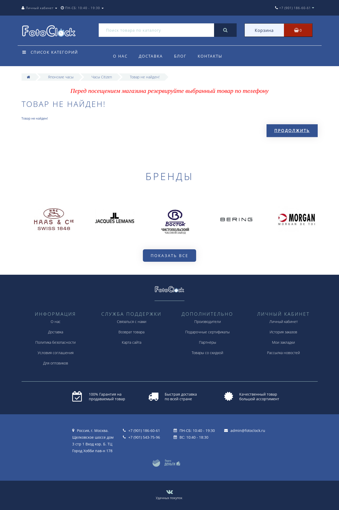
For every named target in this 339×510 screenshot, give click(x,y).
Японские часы (61, 76)
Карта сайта (131, 342)
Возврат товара (131, 331)
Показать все (169, 255)
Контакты (210, 56)
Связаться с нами (131, 321)
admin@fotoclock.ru (247, 430)
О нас (120, 56)
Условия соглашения (56, 352)
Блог (180, 56)
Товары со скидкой (207, 352)
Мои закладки (283, 342)
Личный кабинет (283, 321)
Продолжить (292, 130)
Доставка (151, 56)
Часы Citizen (101, 76)
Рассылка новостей (283, 352)
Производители (207, 321)
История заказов (283, 331)
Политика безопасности (55, 342)
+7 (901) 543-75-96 (144, 437)
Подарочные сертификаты (207, 331)
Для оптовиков (55, 363)
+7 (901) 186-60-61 (144, 430)
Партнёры (207, 342)
